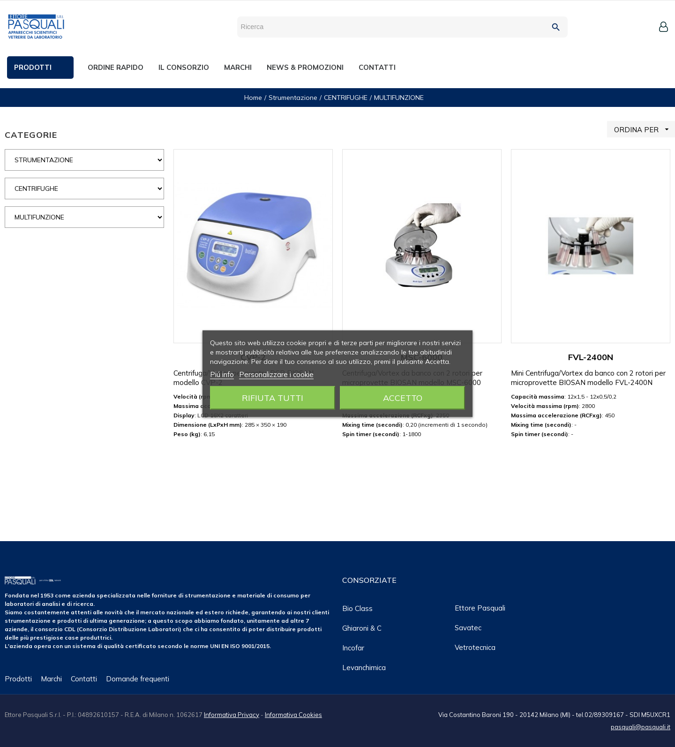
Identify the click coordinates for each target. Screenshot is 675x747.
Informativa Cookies (293, 714)
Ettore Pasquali (480, 608)
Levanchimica (364, 667)
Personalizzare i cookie (276, 374)
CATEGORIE (31, 134)
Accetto (402, 397)
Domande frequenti (137, 678)
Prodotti (18, 678)
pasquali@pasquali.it (640, 727)
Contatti (84, 678)
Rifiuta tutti (272, 397)
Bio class (357, 608)
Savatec (468, 627)
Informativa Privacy (231, 714)
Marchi (51, 678)
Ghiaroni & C (362, 628)
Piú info (222, 374)
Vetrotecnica (475, 647)
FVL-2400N (590, 357)
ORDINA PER (644, 129)
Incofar (353, 647)
